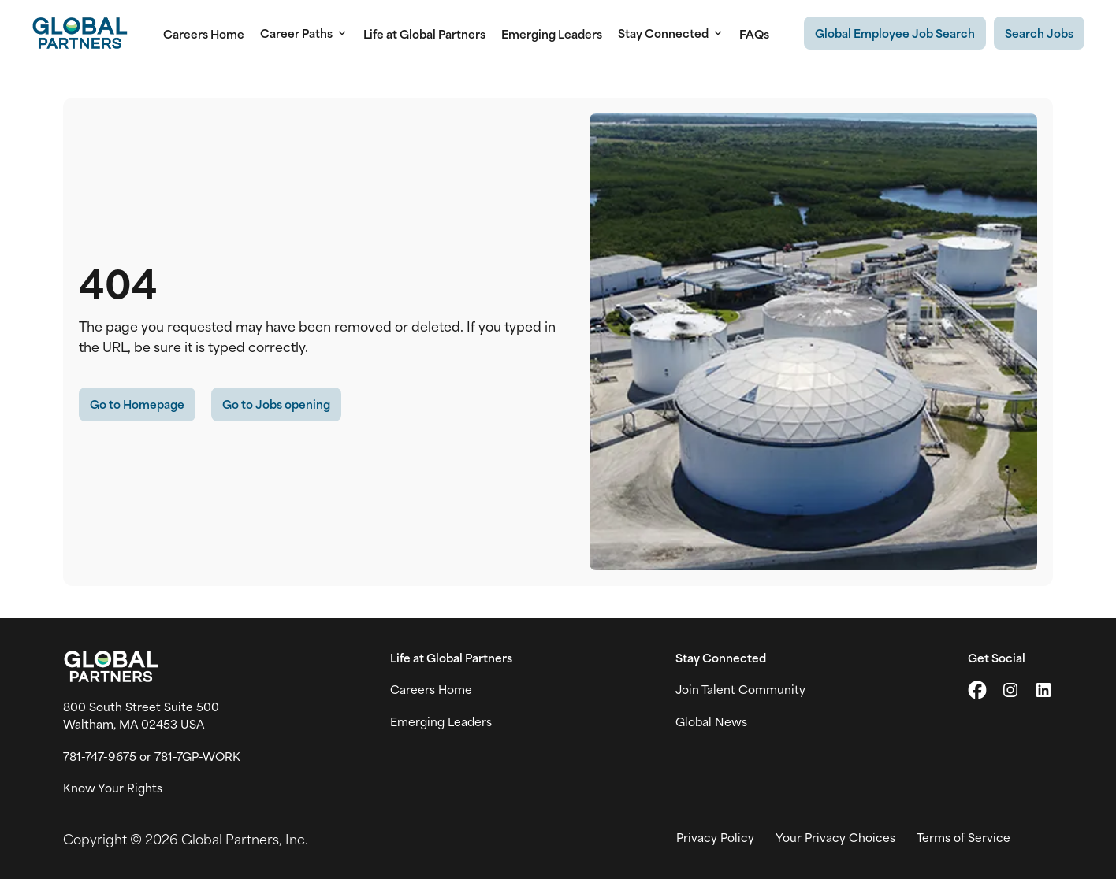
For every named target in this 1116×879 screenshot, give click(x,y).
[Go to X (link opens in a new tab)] (977, 690)
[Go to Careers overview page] (80, 33)
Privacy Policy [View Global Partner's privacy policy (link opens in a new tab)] (715, 837)
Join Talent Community (740, 689)
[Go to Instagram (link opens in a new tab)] (1010, 690)
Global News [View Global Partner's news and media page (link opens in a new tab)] (711, 721)
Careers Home (203, 33)
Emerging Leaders (551, 33)
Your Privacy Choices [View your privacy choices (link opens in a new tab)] (835, 837)
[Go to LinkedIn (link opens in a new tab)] (1043, 690)
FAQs (754, 33)
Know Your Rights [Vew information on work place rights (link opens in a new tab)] (112, 787)
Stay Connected (671, 33)
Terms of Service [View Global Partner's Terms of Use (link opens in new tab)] (963, 837)
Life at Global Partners (424, 33)
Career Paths (304, 33)
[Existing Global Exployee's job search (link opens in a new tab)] (895, 33)
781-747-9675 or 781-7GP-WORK (151, 756)
